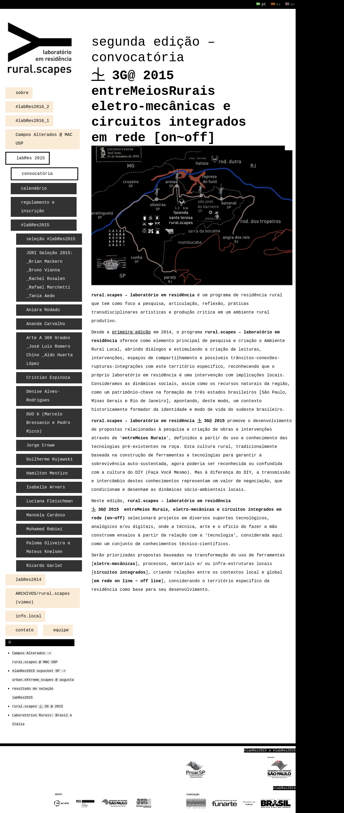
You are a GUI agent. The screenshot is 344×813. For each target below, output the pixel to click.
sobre (22, 92)
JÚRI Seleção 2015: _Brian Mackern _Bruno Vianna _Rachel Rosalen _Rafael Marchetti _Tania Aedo (49, 274)
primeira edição (131, 332)
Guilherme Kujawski (49, 459)
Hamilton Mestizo (47, 473)
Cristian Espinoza (48, 377)
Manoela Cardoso (45, 515)
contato (25, 630)
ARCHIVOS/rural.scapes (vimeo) (43, 597)
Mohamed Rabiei (44, 529)
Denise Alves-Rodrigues (43, 395)
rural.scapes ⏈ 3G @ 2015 (37, 706)
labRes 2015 (30, 158)
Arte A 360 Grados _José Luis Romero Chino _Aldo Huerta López (49, 350)
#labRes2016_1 (32, 120)
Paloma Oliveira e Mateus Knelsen (48, 547)
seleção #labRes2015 (50, 239)
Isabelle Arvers (45, 487)
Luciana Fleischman (49, 501)
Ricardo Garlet (44, 565)
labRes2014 (28, 579)
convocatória (37, 173)
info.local (28, 616)
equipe (61, 630)
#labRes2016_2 (32, 106)
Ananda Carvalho (45, 323)
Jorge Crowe (40, 445)
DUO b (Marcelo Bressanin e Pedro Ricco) (48, 422)
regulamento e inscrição (38, 206)
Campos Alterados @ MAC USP (44, 138)
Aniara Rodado (43, 309)
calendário (34, 188)
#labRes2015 (35, 225)
